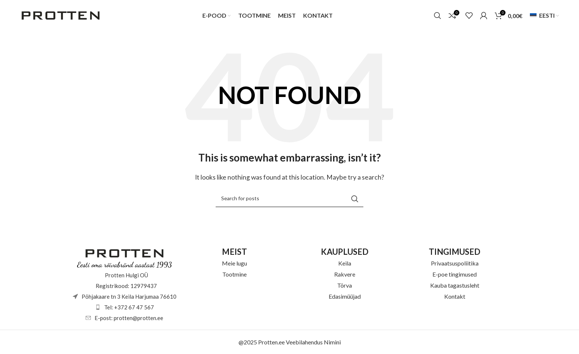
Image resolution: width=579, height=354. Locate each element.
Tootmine (234, 274)
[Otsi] (437, 15)
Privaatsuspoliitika (455, 263)
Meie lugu (234, 263)
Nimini (332, 342)
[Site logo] (60, 14)
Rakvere (344, 274)
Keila (344, 263)
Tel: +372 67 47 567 (129, 307)
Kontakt (454, 296)
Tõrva (344, 285)
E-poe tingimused (454, 274)
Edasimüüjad (345, 296)
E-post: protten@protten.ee (129, 318)
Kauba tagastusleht (454, 285)
